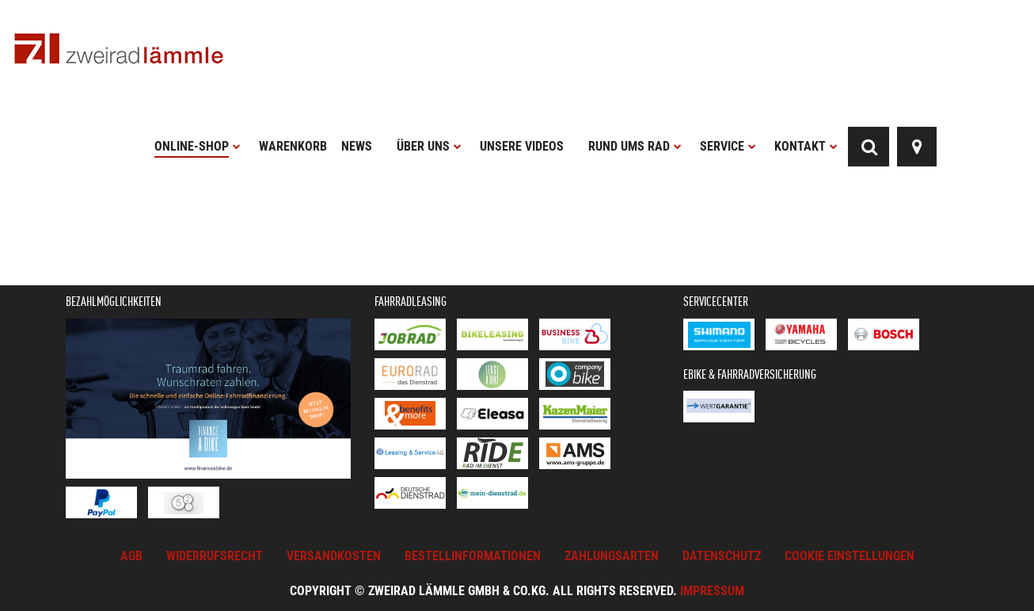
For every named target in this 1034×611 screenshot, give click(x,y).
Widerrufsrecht (214, 555)
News (356, 146)
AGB (131, 555)
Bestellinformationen (473, 555)
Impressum (712, 590)
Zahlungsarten (612, 555)
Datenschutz (721, 555)
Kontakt (806, 146)
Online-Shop (197, 146)
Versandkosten (334, 555)
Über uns (429, 146)
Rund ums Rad (635, 146)
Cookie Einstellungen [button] (849, 555)
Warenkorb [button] (293, 146)
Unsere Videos (522, 146)
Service (728, 146)
